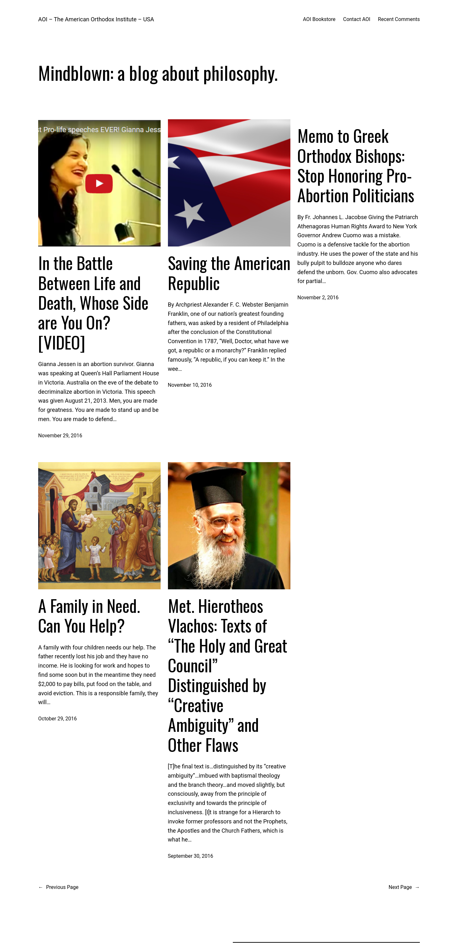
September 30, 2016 (190, 856)
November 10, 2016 (190, 385)
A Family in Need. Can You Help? (89, 615)
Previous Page (58, 887)
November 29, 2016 (60, 436)
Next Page (404, 887)
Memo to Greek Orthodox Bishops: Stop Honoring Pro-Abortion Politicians (355, 165)
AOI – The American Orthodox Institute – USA (96, 19)
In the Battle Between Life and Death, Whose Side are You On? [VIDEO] (93, 302)
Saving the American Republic (229, 273)
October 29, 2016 (57, 719)
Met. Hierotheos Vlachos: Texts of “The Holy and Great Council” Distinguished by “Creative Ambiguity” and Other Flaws (227, 675)
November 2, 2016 (318, 298)
